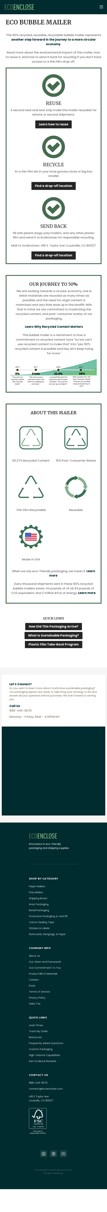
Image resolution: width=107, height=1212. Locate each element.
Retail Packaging (39, 910)
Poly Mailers (36, 892)
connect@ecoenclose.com (46, 1089)
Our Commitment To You (45, 968)
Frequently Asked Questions (46, 1043)
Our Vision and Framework (45, 962)
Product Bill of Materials (43, 974)
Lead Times (36, 1025)
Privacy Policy (37, 997)
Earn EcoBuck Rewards (42, 1061)
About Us (34, 956)
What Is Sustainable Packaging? (53, 635)
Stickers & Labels (39, 928)
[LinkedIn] (43, 1153)
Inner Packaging (39, 904)
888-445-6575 (38, 1083)
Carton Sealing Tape (41, 922)
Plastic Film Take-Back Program (53, 644)
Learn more (87, 593)
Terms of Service (39, 991)
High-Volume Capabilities (44, 1055)
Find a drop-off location (53, 186)
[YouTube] (63, 1153)
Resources (35, 1037)
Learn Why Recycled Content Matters (54, 327)
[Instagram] (53, 1153)
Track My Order (38, 1031)
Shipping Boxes (38, 898)
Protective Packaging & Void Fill (48, 916)
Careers (34, 979)
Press (32, 985)
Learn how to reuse (53, 124)
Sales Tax (34, 1003)
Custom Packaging (40, 1049)
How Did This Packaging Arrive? (53, 626)
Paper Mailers (37, 886)
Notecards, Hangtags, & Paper (47, 934)
